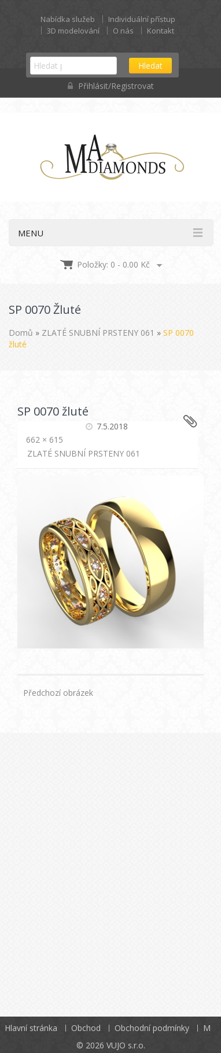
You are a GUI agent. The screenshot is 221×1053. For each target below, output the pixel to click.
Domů (21, 332)
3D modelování (73, 30)
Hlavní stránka (31, 1027)
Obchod (86, 1027)
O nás (123, 30)
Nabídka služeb (67, 19)
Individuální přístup (141, 19)
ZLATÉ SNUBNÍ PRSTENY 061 (98, 332)
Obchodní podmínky (152, 1027)
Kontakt (160, 30)
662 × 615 (44, 439)
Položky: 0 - (113, 264)
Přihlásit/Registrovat (111, 85)
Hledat (150, 65)
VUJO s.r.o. (125, 1045)
